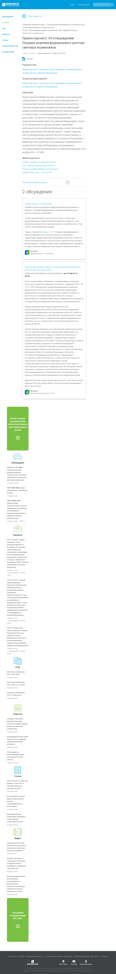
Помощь (105, 956)
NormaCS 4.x (95, 956)
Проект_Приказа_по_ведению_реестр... (39, 162)
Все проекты (32, 16)
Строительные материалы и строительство (65, 24)
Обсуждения (7, 17)
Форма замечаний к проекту (34, 182)
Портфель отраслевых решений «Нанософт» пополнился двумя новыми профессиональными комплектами (17, 724)
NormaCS (34, 251)
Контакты (20, 956)
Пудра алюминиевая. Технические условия (17, 490)
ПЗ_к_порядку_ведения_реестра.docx (39, 165)
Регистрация (83, 4)
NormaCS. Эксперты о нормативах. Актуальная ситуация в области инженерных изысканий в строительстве (16, 863)
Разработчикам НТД (81, 956)
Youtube (74, 962)
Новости (6, 34)
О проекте (12, 956)
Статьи (5, 40)
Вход (72, 4)
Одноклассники (86, 962)
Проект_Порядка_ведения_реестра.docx (40, 169)
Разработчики (8, 52)
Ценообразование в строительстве (38, 27)
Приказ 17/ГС (48, 232)
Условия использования (54, 956)
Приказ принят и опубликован (38, 204)
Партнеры (68, 956)
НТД (4, 28)
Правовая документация (33, 24)
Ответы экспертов (10, 46)
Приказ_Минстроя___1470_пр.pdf (36, 172)
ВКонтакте (63, 962)
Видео (18, 838)
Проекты (6, 22)
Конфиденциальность (34, 956)
